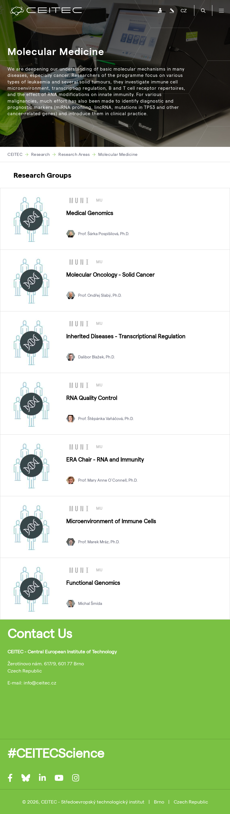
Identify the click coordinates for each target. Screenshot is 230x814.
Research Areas (74, 154)
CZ (184, 10)
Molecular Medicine (118, 154)
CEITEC (14, 154)
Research (40, 154)
